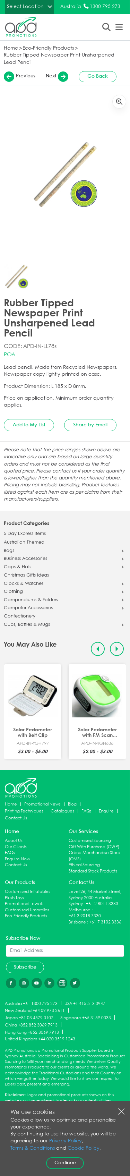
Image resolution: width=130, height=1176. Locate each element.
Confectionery (19, 616)
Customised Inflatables (27, 892)
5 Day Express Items (25, 534)
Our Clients (16, 847)
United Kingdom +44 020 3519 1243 (40, 1039)
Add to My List (29, 425)
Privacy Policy (65, 1141)
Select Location (25, 6)
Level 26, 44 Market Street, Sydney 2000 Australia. (95, 895)
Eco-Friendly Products (48, 48)
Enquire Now (17, 859)
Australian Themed (24, 542)
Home (11, 48)
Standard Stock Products (93, 871)
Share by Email (90, 425)
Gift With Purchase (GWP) (94, 847)
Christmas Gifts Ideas (26, 575)
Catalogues (62, 811)
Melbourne (79, 910)
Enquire (106, 811)
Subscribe (25, 967)
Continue (65, 1162)
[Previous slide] (98, 649)
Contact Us (16, 818)
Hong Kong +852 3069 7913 (32, 1032)
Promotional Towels (24, 904)
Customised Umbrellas (27, 910)
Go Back (97, 76)
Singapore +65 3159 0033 (85, 1018)
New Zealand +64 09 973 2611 (35, 1011)
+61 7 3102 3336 (105, 922)
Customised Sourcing (90, 841)
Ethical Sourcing (84, 865)
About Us (14, 841)
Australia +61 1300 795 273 (31, 1003)
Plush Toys (14, 898)
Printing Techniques (24, 811)
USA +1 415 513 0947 (84, 1003)
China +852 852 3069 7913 (31, 1025)
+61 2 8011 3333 (102, 904)
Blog (72, 804)
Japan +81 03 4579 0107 (29, 1018)
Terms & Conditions (32, 1148)
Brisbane (77, 922)
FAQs (86, 811)
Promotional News (42, 804)
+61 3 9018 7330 (85, 916)
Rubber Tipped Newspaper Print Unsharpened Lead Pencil (59, 59)
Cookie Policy (83, 1148)
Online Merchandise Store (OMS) (94, 856)
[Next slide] (117, 649)
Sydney (76, 904)
